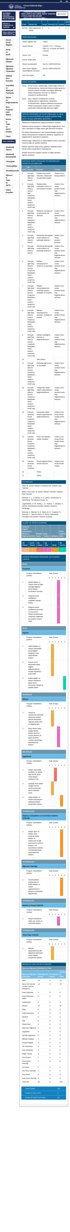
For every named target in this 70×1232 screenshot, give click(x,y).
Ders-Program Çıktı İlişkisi (9, 111)
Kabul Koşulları (9, 191)
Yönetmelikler (9, 166)
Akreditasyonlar (9, 171)
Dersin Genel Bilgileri (9, 42)
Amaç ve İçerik (8, 52)
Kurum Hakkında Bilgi (33, 6)
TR (61, 1)
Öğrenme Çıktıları (9, 60)
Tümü (8, 136)
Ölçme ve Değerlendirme (9, 100)
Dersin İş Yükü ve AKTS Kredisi (9, 125)
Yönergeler (9, 161)
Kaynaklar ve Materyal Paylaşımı (9, 89)
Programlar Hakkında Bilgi (35, 12)
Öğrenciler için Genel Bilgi (35, 18)
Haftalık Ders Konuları (9, 78)
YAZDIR (62, 14)
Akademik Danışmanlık (9, 155)
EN (67, 1)
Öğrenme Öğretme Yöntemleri (9, 68)
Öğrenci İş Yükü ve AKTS (9, 180)
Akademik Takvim (9, 148)
